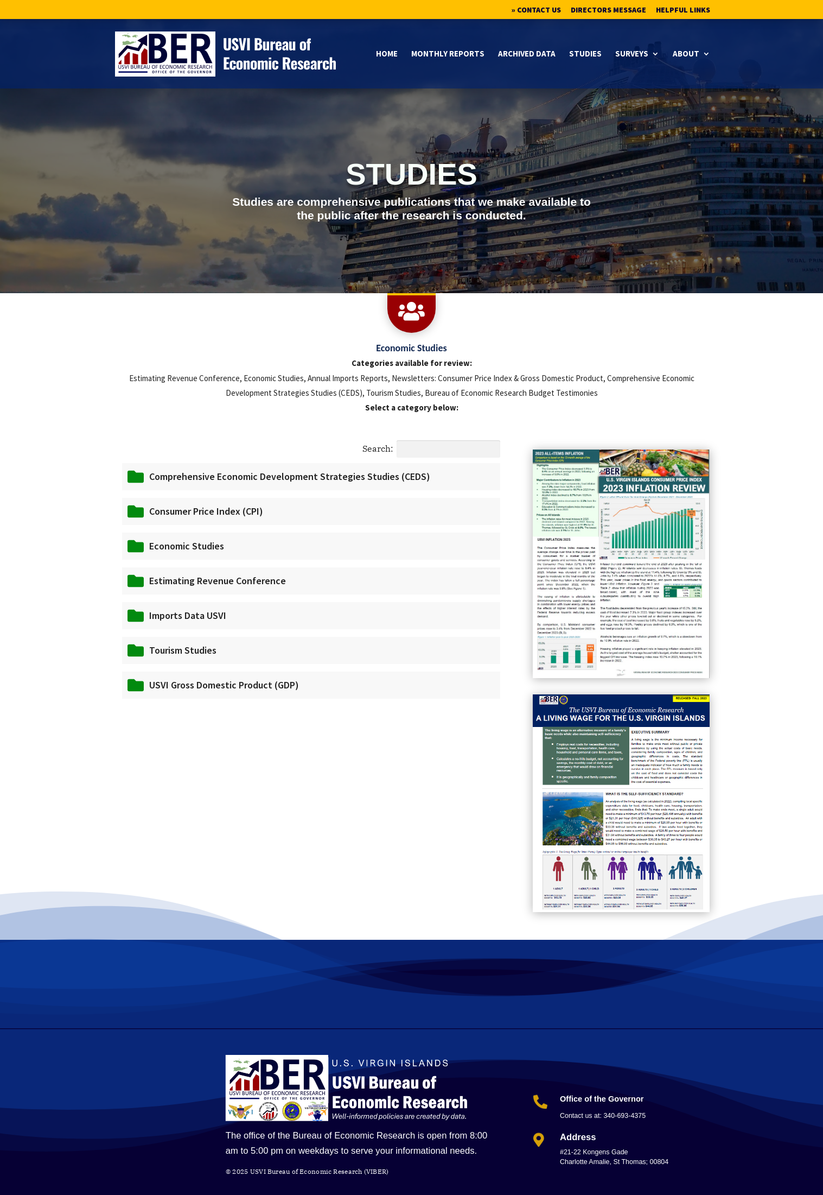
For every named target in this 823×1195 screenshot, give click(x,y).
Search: (431, 449)
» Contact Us (536, 10)
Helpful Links (683, 10)
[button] (311, 476)
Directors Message (608, 10)
